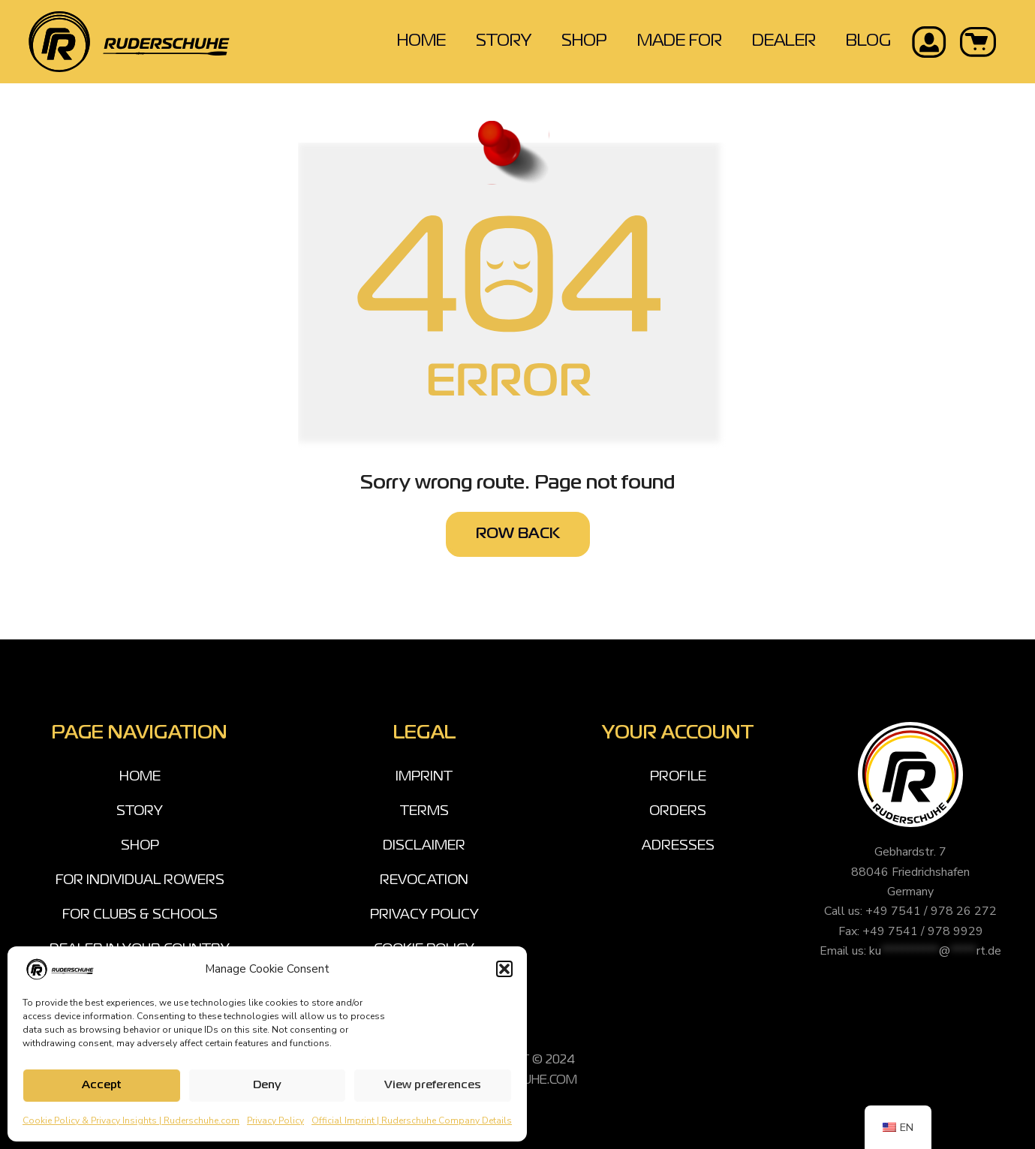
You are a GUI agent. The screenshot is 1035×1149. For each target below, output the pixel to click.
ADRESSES (678, 846)
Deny (267, 1085)
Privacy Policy (275, 1120)
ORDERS (677, 811)
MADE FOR (679, 42)
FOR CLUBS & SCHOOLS (140, 915)
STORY (503, 42)
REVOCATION (424, 880)
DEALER (784, 42)
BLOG (868, 42)
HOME (421, 42)
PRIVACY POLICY (424, 915)
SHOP (584, 42)
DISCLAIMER (424, 846)
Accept (101, 1085)
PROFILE (678, 777)
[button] (504, 968)
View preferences (432, 1085)
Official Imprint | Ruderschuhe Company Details (411, 1120)
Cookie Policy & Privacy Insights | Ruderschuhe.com (131, 1120)
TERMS (424, 811)
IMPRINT (424, 777)
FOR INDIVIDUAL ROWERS (140, 880)
